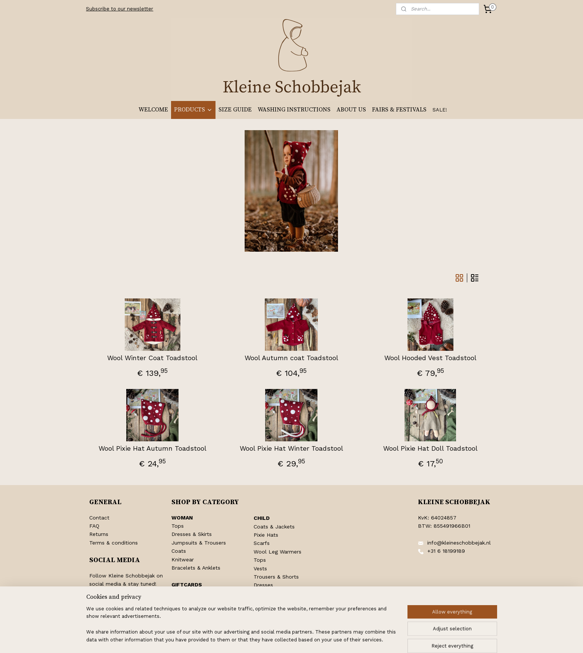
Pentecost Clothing (278, 602)
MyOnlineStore (383, 639)
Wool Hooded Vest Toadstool (430, 358)
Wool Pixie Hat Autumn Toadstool (153, 448)
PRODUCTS (193, 109)
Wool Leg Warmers (277, 552)
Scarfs (262, 543)
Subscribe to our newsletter (119, 9)
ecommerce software (314, 639)
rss (284, 639)
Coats (178, 551)
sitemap (268, 639)
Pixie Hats (266, 535)
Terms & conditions (113, 543)
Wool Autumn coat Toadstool (291, 358)
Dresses (263, 585)
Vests (260, 568)
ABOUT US (351, 109)
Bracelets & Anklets (195, 568)
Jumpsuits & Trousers (198, 543)
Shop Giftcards (190, 593)
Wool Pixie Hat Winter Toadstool (291, 448)
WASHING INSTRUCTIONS (294, 109)
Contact (99, 518)
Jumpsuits (266, 594)
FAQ (94, 526)
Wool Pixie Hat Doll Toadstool (430, 448)
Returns (98, 534)
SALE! (439, 110)
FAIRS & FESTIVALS (399, 109)
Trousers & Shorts (276, 577)
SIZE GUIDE (235, 109)
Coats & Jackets (274, 527)
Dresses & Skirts (191, 534)
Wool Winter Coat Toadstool (152, 358)
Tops (177, 526)
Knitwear (182, 559)
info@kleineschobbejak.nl (459, 543)
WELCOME (153, 109)
